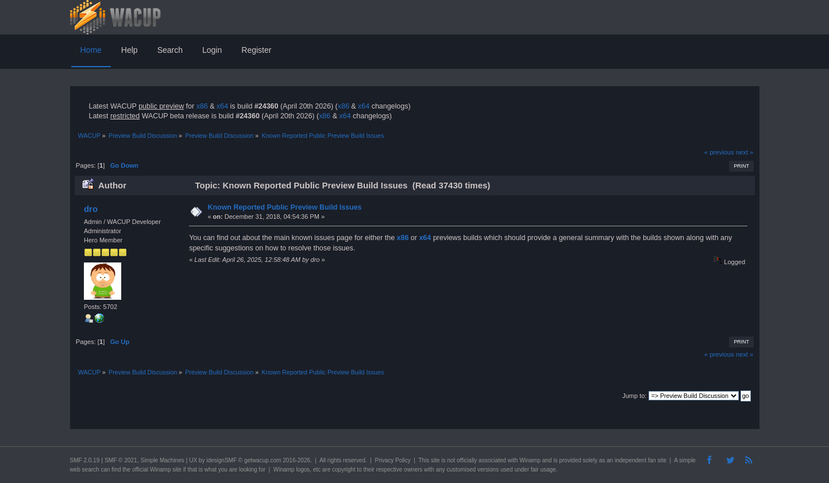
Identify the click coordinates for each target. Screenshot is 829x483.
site (435, 460)
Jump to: (634, 395)
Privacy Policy (392, 460)
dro (91, 209)
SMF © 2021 (121, 460)
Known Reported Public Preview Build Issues (284, 207)
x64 (222, 106)
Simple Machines (162, 460)
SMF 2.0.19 (85, 460)
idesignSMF (221, 460)
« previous (719, 152)
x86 (202, 106)
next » (745, 152)
